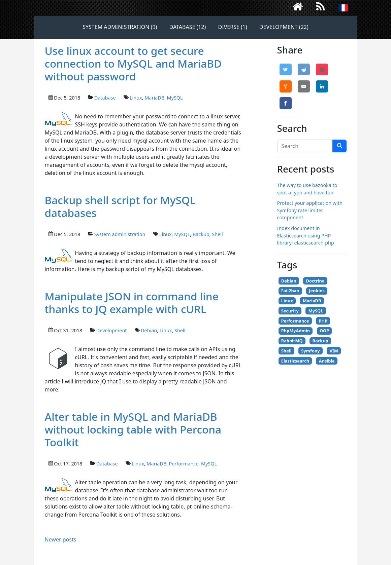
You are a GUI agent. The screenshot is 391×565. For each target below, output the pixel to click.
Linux (136, 98)
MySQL (175, 98)
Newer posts (60, 539)
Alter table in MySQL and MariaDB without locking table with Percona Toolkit (133, 429)
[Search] (305, 146)
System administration (119, 234)
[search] (339, 146)
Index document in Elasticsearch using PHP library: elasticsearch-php (305, 235)
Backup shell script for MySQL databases (120, 206)
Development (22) (283, 27)
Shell (217, 234)
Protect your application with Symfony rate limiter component (310, 210)
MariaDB (154, 98)
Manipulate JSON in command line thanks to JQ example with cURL (132, 302)
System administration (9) (120, 27)
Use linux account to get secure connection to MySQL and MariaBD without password (133, 63)
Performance (184, 463)
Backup (201, 234)
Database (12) (187, 27)
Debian (149, 330)
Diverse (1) (232, 27)
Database (105, 98)
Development (111, 330)
